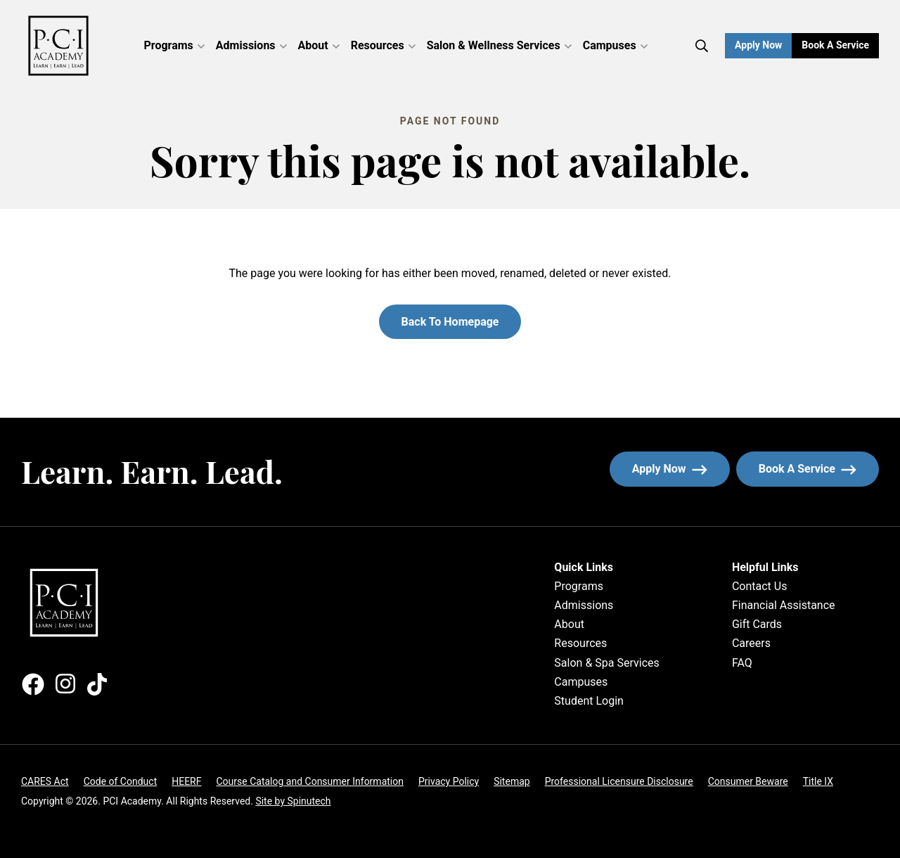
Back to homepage (450, 321)
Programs (174, 45)
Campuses (615, 45)
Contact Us (760, 586)
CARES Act (45, 781)
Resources (383, 45)
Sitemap (511, 781)
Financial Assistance (783, 605)
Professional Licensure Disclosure (619, 781)
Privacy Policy (448, 781)
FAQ (742, 663)
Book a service (819, 468)
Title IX (818, 781)
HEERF (186, 781)
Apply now (669, 468)
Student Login (589, 700)
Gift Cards (757, 624)
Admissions (251, 45)
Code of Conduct (121, 781)
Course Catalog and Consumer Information (310, 781)
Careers (751, 643)
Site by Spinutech (292, 801)
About (319, 45)
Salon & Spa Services (606, 663)
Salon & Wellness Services (499, 45)
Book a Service (840, 45)
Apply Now (758, 45)
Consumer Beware (748, 781)
